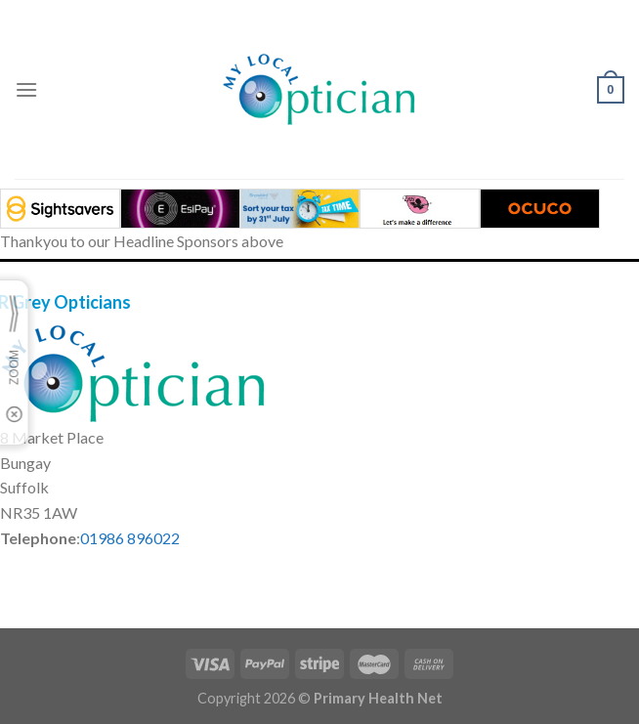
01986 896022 (130, 538)
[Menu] (26, 89)
